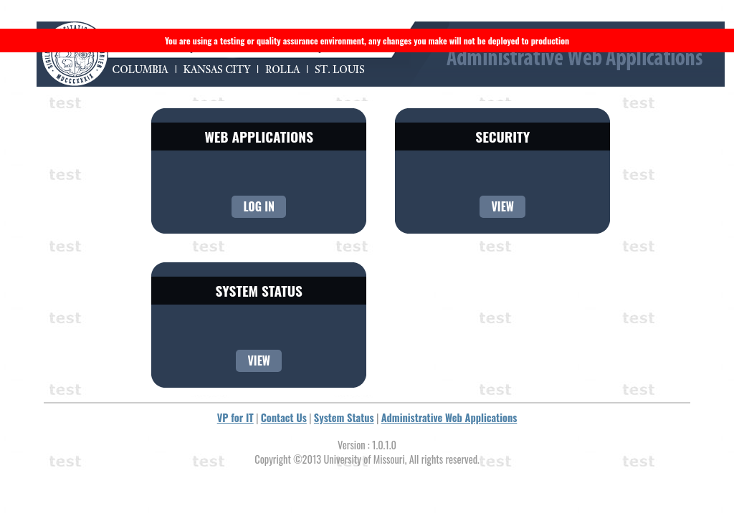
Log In (258, 206)
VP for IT (235, 417)
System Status (344, 417)
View (502, 206)
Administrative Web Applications (449, 417)
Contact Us (284, 417)
